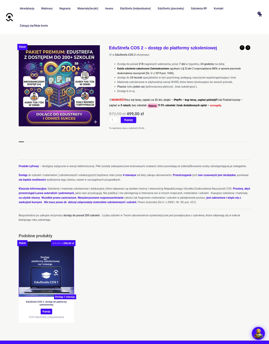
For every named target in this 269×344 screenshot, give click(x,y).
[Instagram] (139, 338)
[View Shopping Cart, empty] (260, 8)
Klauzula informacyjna (165, 332)
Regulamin (102, 332)
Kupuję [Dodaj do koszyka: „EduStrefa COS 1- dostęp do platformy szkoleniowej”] (46, 296)
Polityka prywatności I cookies (131, 332)
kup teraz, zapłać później (200, 82)
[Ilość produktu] (114, 103)
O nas (66, 332)
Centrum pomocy (83, 332)
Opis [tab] (21, 128)
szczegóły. (216, 88)
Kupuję (129, 102)
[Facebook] (130, 338)
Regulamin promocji (194, 332)
